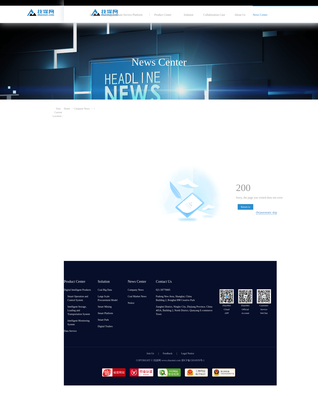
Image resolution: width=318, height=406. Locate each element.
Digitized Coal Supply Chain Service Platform (116, 15)
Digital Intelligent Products (77, 289)
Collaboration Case (214, 15)
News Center (260, 15)
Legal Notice (187, 353)
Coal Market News (137, 296)
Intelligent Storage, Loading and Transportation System (78, 310)
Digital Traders (105, 326)
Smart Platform (105, 313)
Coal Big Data (105, 289)
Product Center (162, 15)
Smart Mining (105, 306)
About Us (239, 15)
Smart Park (103, 319)
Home (67, 108)
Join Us (150, 353)
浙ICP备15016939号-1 (192, 360)
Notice (131, 302)
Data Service (70, 330)
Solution (188, 15)
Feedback (167, 353)
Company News (82, 108)
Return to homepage (245, 207)
